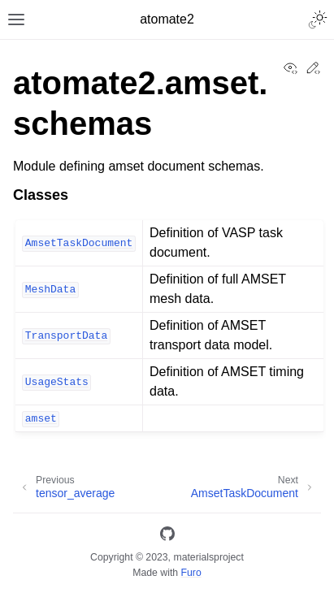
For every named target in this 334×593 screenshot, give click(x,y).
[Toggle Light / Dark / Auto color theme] (317, 19)
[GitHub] (167, 536)
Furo (191, 572)
